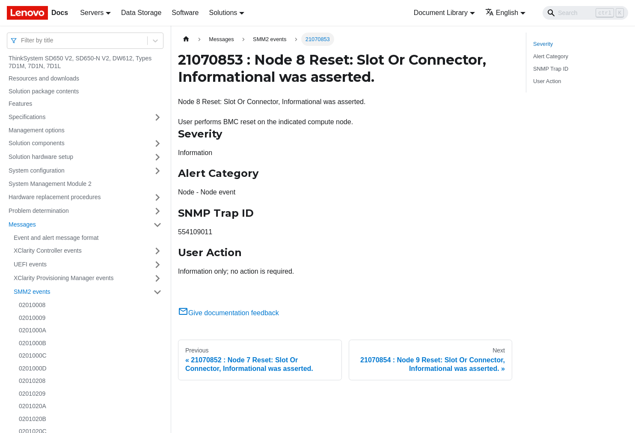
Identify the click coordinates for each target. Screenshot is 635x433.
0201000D (33, 368)
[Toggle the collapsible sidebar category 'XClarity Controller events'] (157, 251)
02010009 (32, 317)
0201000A (32, 330)
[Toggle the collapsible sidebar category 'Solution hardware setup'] (157, 157)
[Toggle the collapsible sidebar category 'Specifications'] (157, 117)
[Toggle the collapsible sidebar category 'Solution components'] (157, 143)
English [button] (501, 12)
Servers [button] (92, 12)
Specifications (27, 116)
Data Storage (141, 12)
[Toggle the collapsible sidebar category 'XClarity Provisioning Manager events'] (157, 278)
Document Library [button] (441, 12)
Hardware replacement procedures (55, 197)
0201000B (32, 343)
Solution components (37, 143)
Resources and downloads (44, 78)
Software (185, 12)
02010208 (32, 380)
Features (20, 103)
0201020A (32, 406)
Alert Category (550, 56)
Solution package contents (44, 91)
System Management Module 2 (50, 183)
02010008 (32, 305)
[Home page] (186, 39)
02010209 (32, 393)
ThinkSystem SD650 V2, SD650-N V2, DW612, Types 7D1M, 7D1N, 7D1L (80, 62)
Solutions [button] (223, 12)
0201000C (33, 355)
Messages (22, 224)
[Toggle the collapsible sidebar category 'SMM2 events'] (157, 292)
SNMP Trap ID (550, 69)
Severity (543, 44)
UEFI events (30, 264)
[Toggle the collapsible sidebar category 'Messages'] (157, 225)
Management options (37, 130)
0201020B (32, 418)
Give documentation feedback (228, 313)
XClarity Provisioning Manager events (63, 278)
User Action (547, 81)
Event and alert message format (56, 237)
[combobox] (22, 40)
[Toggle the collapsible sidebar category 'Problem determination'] (157, 211)
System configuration (37, 170)
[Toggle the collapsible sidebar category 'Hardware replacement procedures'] (157, 197)
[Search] (585, 13)
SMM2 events (32, 291)
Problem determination (39, 210)
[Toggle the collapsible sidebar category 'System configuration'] (157, 171)
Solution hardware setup (41, 156)
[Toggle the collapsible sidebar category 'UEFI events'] (157, 265)
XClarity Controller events (48, 250)
